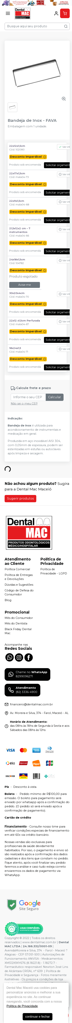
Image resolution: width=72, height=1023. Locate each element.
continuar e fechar (37, 1016)
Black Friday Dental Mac (18, 631)
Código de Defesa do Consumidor (19, 592)
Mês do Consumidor (19, 618)
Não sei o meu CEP (24, 403)
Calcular (54, 397)
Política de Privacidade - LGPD (53, 571)
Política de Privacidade (22, 1006)
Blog (8, 600)
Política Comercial (17, 569)
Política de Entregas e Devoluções (19, 577)
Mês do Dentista (16, 623)
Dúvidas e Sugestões (19, 584)
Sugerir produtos (20, 498)
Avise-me (24, 285)
